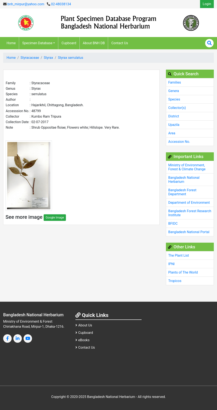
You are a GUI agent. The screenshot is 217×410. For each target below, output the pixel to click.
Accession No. (179, 142)
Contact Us (119, 43)
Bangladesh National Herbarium (183, 180)
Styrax (48, 58)
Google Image (55, 217)
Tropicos (174, 281)
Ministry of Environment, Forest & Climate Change (187, 167)
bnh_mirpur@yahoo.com (23, 4)
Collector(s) (177, 108)
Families (174, 82)
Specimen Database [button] (37, 43)
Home (11, 43)
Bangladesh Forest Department (182, 192)
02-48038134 (59, 4)
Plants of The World (183, 272)
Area (171, 133)
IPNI (171, 264)
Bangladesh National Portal (188, 232)
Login (207, 4)
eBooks (82, 340)
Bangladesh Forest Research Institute (189, 213)
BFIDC (173, 224)
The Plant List (178, 255)
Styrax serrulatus (70, 58)
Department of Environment (189, 203)
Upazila (173, 125)
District (173, 116)
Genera (173, 91)
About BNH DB (94, 43)
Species (174, 99)
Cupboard (68, 43)
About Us (83, 325)
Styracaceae (30, 58)
